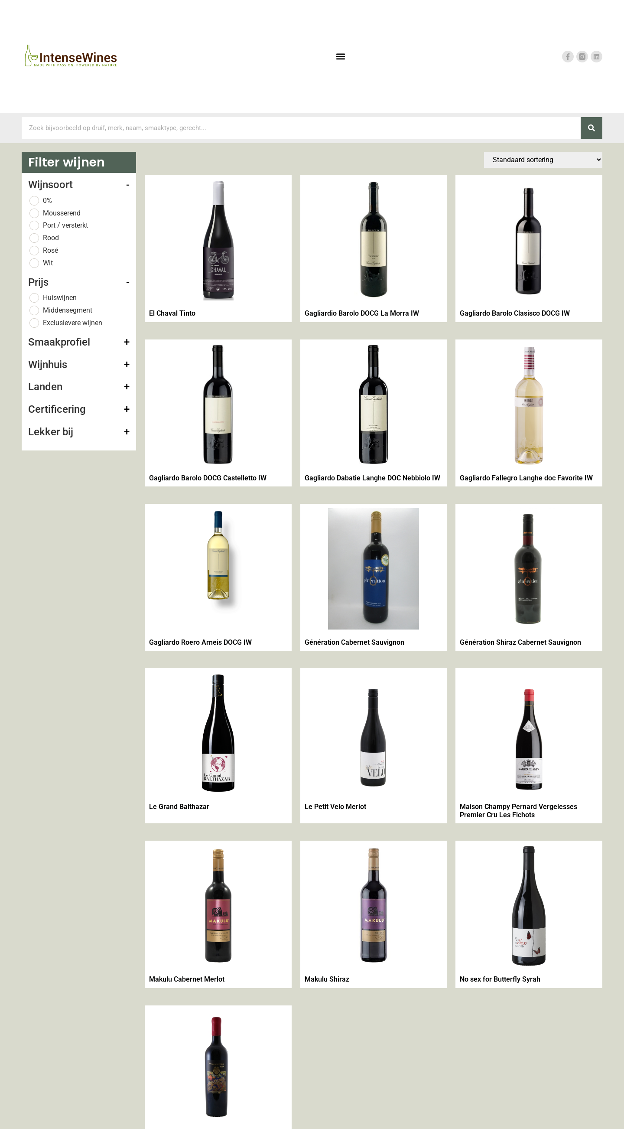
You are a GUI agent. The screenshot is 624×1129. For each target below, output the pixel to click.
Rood (51, 238)
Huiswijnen (60, 298)
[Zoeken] (591, 128)
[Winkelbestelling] (543, 160)
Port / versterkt (65, 225)
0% (47, 200)
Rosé (50, 250)
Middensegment (67, 310)
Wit (48, 263)
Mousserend (62, 213)
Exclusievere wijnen (72, 323)
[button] (340, 56)
